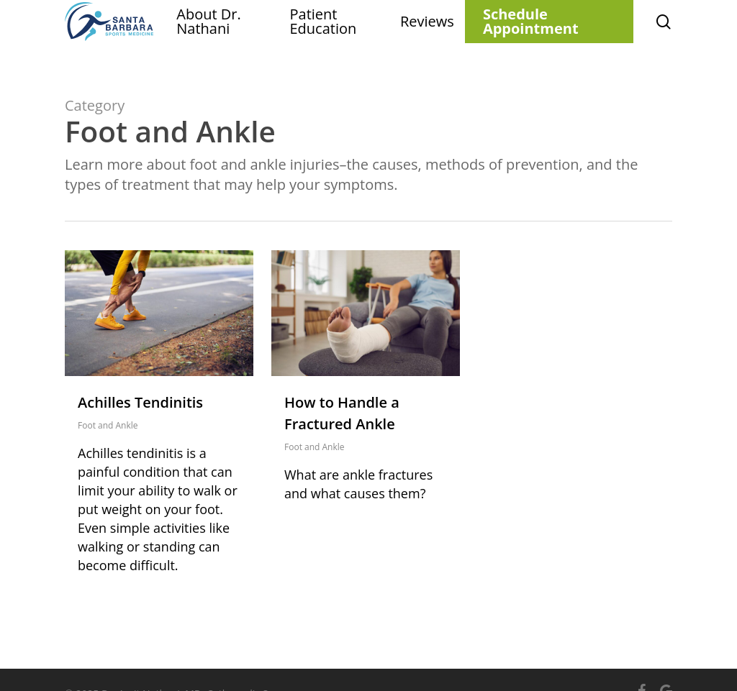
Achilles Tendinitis (140, 402)
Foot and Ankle (108, 425)
